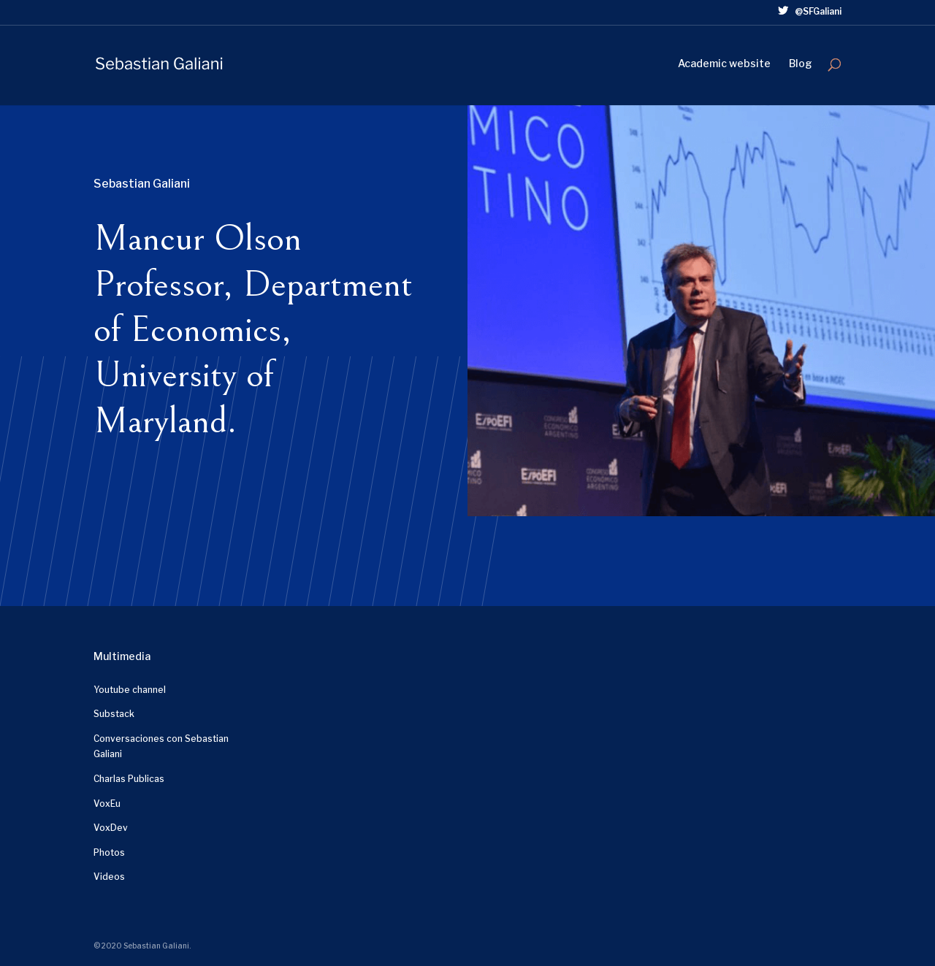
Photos (109, 852)
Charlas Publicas (129, 778)
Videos (109, 876)
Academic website (724, 63)
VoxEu (107, 803)
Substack (114, 713)
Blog (800, 63)
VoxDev (111, 827)
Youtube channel (130, 689)
